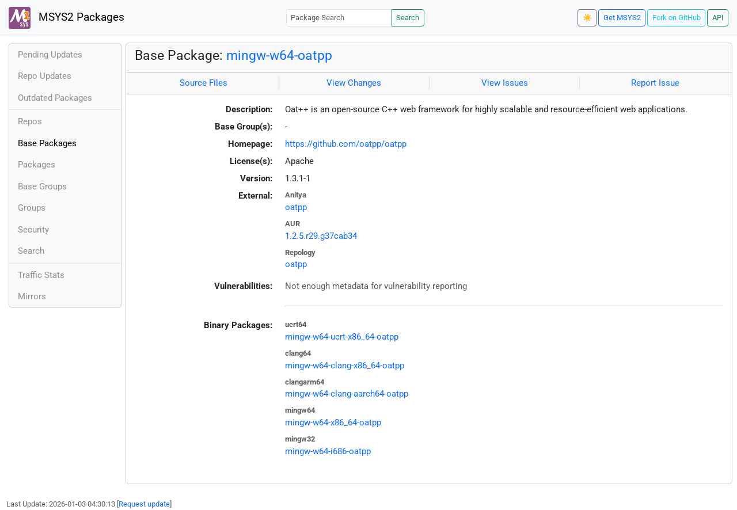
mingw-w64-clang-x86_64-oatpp (344, 365)
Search (407, 17)
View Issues (504, 83)
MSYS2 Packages (66, 18)
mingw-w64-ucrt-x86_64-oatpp (341, 337)
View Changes (353, 83)
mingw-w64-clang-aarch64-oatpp (346, 394)
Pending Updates (50, 55)
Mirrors (32, 296)
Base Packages (47, 143)
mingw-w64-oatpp (279, 55)
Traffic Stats (41, 275)
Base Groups (42, 186)
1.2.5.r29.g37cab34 (321, 236)
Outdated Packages (55, 98)
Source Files (203, 83)
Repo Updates (44, 76)
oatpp (296, 207)
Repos (30, 121)
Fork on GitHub (676, 17)
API (718, 17)
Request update (144, 504)
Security (33, 229)
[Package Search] (339, 17)
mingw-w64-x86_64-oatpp (333, 422)
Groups (31, 208)
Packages (36, 164)
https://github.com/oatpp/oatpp (346, 144)
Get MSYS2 (622, 17)
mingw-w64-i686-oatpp (328, 451)
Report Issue (655, 83)
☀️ (587, 17)
